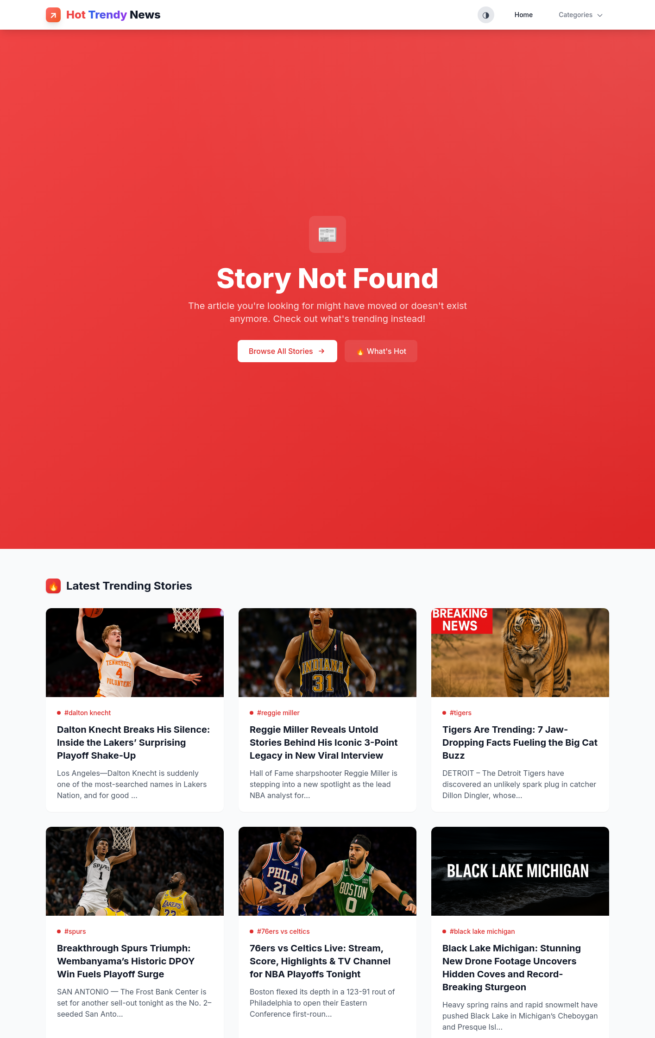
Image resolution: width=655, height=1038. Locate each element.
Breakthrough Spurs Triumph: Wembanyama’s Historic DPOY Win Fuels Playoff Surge (126, 961)
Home (524, 15)
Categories (581, 15)
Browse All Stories (287, 351)
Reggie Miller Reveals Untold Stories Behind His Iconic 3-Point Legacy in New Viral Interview (324, 742)
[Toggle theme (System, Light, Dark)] (486, 14)
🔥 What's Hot (381, 351)
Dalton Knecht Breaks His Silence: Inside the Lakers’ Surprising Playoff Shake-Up (133, 742)
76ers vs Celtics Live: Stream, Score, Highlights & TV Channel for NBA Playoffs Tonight (320, 961)
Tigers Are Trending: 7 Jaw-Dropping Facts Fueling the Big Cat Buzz (520, 742)
